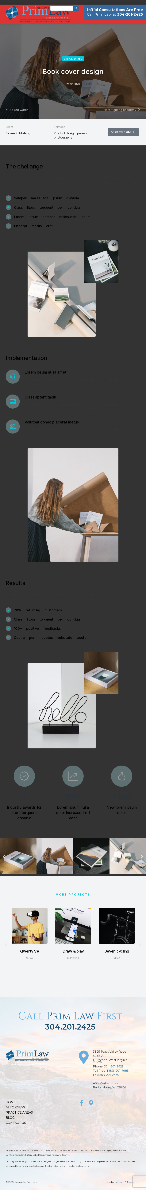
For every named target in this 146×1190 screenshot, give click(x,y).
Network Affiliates (124, 1181)
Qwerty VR (29, 951)
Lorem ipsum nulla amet (45, 372)
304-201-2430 (109, 1075)
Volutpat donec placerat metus (52, 422)
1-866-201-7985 (118, 1070)
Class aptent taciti (40, 397)
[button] (4, 857)
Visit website (123, 132)
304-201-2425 (114, 1066)
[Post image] (30, 926)
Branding (73, 58)
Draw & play (73, 951)
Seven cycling (116, 951)
